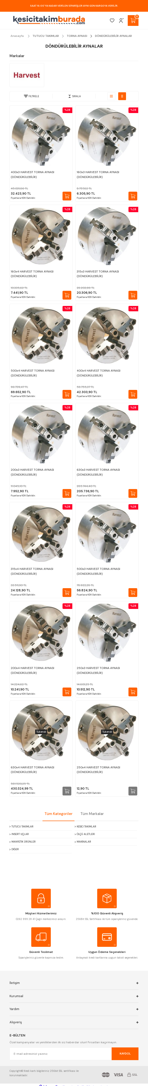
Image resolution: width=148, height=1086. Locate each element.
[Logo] (49, 20)
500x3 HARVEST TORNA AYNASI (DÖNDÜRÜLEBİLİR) (98, 571)
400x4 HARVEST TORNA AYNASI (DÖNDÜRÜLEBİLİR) (98, 373)
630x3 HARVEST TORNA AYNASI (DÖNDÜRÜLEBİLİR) (98, 472)
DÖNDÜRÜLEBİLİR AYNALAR (113, 36)
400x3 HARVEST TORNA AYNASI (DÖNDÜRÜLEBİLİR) (32, 174)
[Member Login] (121, 20)
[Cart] (133, 20)
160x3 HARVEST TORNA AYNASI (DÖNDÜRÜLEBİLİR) (98, 174)
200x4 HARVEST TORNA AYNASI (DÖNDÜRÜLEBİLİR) (32, 670)
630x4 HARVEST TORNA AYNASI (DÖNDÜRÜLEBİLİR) (32, 769)
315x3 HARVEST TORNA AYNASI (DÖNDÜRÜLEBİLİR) (98, 274)
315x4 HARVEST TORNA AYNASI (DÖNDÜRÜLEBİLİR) (32, 571)
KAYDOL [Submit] (125, 1053)
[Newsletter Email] (74, 1053)
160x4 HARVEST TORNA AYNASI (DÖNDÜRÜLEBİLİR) (32, 274)
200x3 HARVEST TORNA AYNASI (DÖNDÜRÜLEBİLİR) (32, 472)
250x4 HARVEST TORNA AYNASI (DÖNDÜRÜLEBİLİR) (98, 769)
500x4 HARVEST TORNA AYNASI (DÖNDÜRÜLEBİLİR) (32, 373)
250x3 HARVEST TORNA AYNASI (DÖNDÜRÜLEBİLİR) (98, 670)
